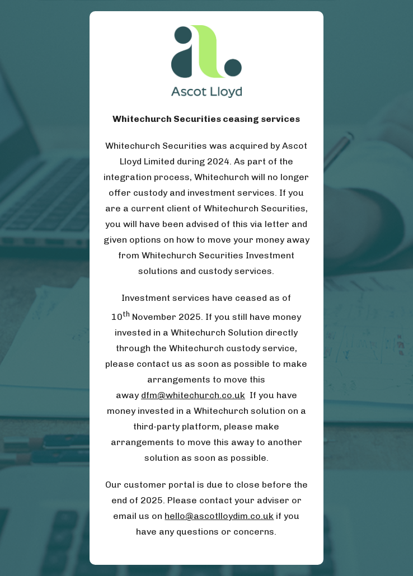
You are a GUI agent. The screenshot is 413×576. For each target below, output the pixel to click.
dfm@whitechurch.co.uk (193, 395)
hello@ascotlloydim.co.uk (219, 516)
